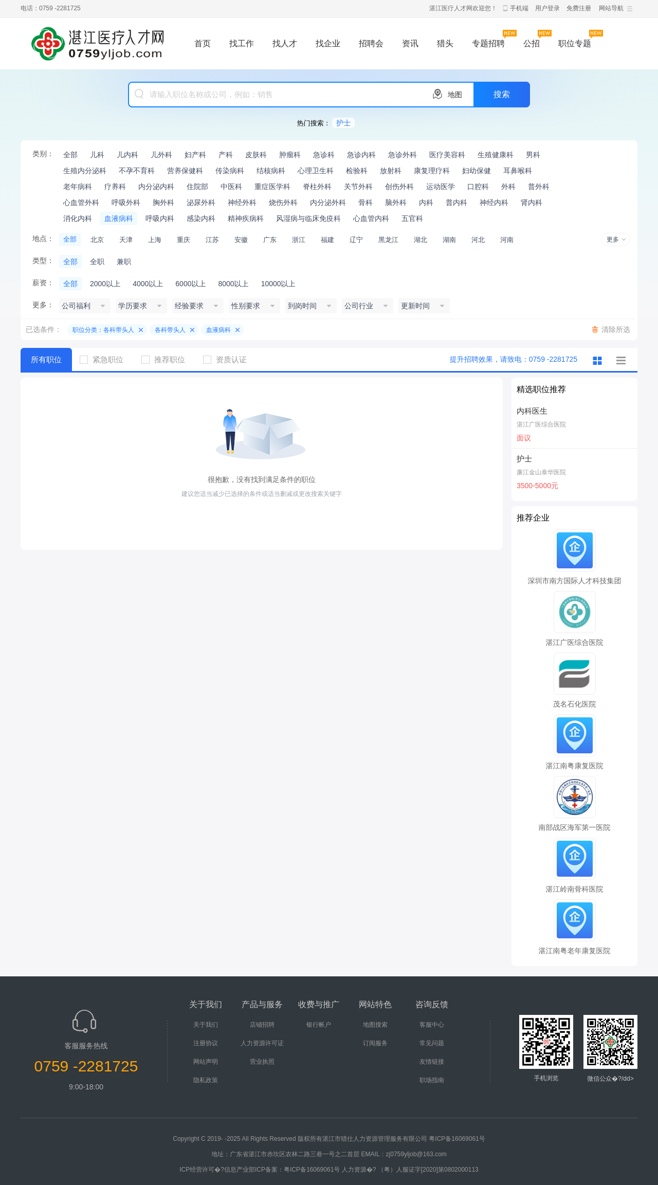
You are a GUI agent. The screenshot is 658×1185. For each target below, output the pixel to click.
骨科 (365, 202)
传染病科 (229, 170)
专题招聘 (488, 43)
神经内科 (494, 202)
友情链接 (431, 1061)
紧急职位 (105, 359)
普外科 (539, 186)
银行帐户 (318, 1024)
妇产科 (195, 155)
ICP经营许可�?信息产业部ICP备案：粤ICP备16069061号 (259, 1169)
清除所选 (615, 329)
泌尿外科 (201, 202)
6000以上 (190, 284)
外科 (508, 186)
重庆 (183, 240)
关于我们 (205, 1024)
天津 (126, 240)
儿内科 (127, 155)
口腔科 (478, 186)
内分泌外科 (328, 202)
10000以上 (278, 284)
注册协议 (205, 1043)
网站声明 (205, 1061)
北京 (97, 240)
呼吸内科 (159, 218)
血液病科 (118, 218)
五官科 (412, 218)
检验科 (357, 170)
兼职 (124, 261)
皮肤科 (256, 155)
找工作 (241, 43)
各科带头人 (170, 330)
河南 (507, 240)
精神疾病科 (246, 218)
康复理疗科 (432, 170)
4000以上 (148, 284)
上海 (154, 240)
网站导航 (611, 8)
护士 (343, 123)
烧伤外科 (283, 202)
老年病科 (77, 186)
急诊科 (324, 155)
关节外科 (358, 186)
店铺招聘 (262, 1024)
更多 (613, 239)
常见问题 (431, 1043)
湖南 (449, 240)
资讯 (410, 43)
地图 (455, 94)
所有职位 (46, 359)
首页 (202, 43)
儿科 (97, 155)
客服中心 (431, 1024)
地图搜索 (375, 1024)
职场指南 (431, 1080)
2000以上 (105, 284)
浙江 (298, 240)
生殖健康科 (496, 155)
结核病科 (271, 170)
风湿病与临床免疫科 (308, 218)
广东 (270, 240)
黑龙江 (388, 240)
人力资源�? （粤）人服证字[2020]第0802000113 (410, 1169)
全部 (70, 155)
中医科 (231, 186)
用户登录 (547, 8)
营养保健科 (185, 170)
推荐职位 (167, 359)
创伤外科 (399, 186)
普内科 (456, 202)
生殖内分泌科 (84, 170)
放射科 (390, 170)
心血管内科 (371, 218)
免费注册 (578, 8)
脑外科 (396, 202)
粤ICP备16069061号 (457, 1138)
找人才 (284, 43)
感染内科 (201, 218)
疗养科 (115, 186)
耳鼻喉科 (517, 170)
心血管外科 (81, 202)
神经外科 (242, 202)
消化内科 (77, 218)
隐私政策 (205, 1080)
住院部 (197, 186)
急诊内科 (361, 155)
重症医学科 (272, 186)
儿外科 (161, 155)
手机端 (519, 8)
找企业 (328, 43)
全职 (97, 261)
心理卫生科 (316, 170)
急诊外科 (402, 155)
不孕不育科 (137, 170)
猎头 (445, 43)
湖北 (420, 240)
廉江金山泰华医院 (541, 472)
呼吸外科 (126, 202)
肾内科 (531, 202)
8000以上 (233, 284)
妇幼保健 (476, 170)
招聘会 (371, 43)
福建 (327, 240)
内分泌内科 (156, 186)
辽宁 (356, 240)
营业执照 (262, 1061)
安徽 (241, 240)
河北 (478, 240)
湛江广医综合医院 (541, 424)
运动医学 (440, 186)
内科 (426, 202)
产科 (225, 155)
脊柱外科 (317, 186)
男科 (533, 155)
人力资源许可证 (262, 1043)
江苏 (212, 240)
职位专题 (574, 43)
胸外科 (163, 202)
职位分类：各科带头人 (103, 330)
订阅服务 (375, 1043)
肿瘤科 (290, 155)
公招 (531, 43)
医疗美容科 (447, 155)
